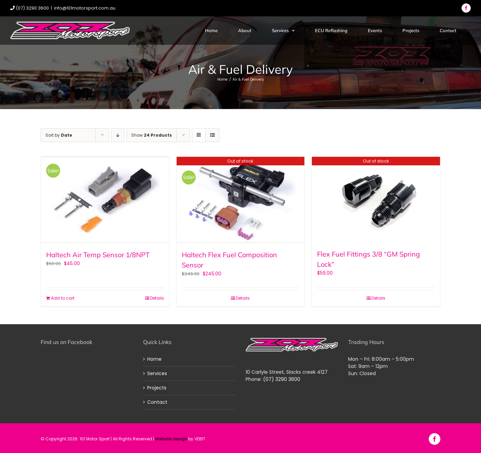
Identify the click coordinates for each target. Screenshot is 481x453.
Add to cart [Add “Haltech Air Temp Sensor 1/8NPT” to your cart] (62, 297)
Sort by (58, 135)
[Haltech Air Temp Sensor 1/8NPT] (105, 199)
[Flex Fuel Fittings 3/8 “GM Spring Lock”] (376, 199)
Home (154, 358)
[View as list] (212, 135)
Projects (156, 387)
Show (151, 135)
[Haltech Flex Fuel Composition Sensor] (241, 199)
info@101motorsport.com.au (84, 8)
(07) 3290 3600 (281, 378)
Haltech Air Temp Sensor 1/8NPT (98, 254)
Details (157, 297)
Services (157, 372)
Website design (171, 438)
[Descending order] (117, 135)
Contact (157, 401)
